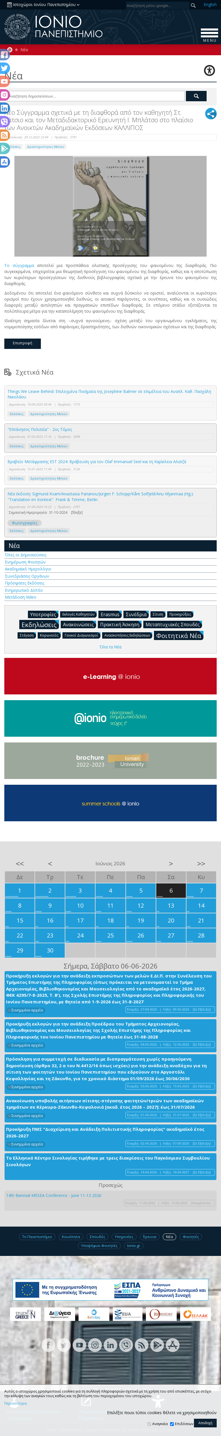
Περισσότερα (15, 1403)
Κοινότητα (71, 1236)
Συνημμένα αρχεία (27, 1010)
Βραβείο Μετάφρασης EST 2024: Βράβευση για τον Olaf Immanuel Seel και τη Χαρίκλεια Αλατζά (96, 461)
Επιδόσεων (184, 1423)
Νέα (24, 50)
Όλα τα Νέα (110, 647)
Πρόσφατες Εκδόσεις (24, 583)
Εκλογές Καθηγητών (79, 614)
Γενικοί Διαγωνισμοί (82, 635)
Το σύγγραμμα (19, 265)
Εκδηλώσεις (40, 624)
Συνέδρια (137, 614)
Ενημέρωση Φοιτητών (25, 562)
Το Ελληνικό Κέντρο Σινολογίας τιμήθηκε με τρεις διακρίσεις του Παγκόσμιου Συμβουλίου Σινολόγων (108, 1161)
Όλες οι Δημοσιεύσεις (25, 554)
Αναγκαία (160, 1423)
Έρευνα (149, 1236)
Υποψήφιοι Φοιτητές (99, 1245)
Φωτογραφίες (24, 523)
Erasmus (111, 614)
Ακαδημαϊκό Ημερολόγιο (28, 569)
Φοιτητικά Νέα (179, 635)
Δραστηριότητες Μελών (45, 146)
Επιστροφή (22, 342)
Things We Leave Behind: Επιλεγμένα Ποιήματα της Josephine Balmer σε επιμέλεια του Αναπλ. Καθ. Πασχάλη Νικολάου (109, 394)
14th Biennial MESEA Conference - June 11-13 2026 (53, 1195)
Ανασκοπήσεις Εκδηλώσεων (128, 635)
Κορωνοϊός (50, 635)
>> (201, 863)
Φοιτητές (191, 1236)
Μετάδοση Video (20, 597)
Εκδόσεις (17, 414)
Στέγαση (28, 635)
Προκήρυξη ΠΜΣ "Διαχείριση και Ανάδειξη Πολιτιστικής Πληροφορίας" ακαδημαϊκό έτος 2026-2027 (105, 1132)
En (210, 4)
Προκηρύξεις (181, 614)
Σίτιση (159, 614)
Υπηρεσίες (124, 1236)
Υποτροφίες (44, 614)
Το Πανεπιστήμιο (37, 1236)
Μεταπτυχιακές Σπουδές (174, 624)
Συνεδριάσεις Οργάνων (27, 576)
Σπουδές (97, 1236)
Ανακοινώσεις (79, 624)
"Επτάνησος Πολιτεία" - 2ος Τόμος (39, 429)
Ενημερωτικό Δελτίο (24, 590)
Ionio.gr (133, 1245)
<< (20, 863)
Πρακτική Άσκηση (121, 624)
